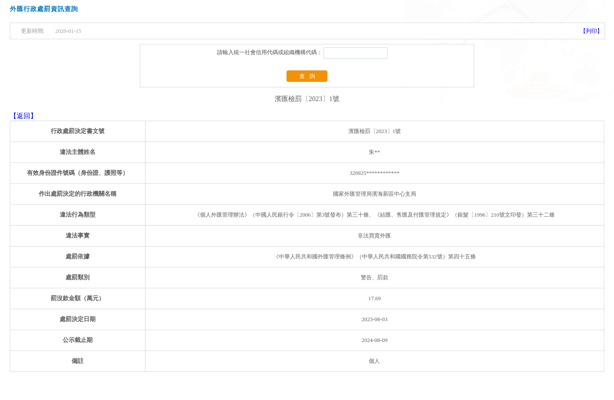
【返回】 (23, 115)
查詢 (309, 76)
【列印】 (591, 31)
